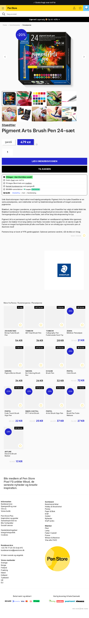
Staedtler (9, 125)
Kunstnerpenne (15, 25)
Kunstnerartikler (52, 504)
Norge (3, 565)
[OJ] (44, 14)
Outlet (48, 516)
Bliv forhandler (7, 523)
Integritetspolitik (8, 532)
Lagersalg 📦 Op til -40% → (44, 19)
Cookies (4, 535)
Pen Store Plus (7, 516)
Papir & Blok (50, 511)
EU (2, 582)
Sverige (4, 563)
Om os (3, 509)
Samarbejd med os (9, 520)
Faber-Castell (51, 533)
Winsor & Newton (52, 538)
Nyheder (48, 518)
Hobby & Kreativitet (53, 506)
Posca (47, 535)
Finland (4, 568)
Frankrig (4, 570)
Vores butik (6, 511)
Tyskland (4, 577)
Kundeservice (6, 504)
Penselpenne (27, 25)
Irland (3, 573)
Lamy (47, 530)
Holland (4, 575)
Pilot (47, 528)
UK (2, 580)
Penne (5, 25)
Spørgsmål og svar (9, 506)
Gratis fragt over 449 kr (44, 2)
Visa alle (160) (51, 540)
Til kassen (44, 169)
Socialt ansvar (7, 525)
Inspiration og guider (9, 518)
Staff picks (49, 521)
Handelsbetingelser (9, 530)
